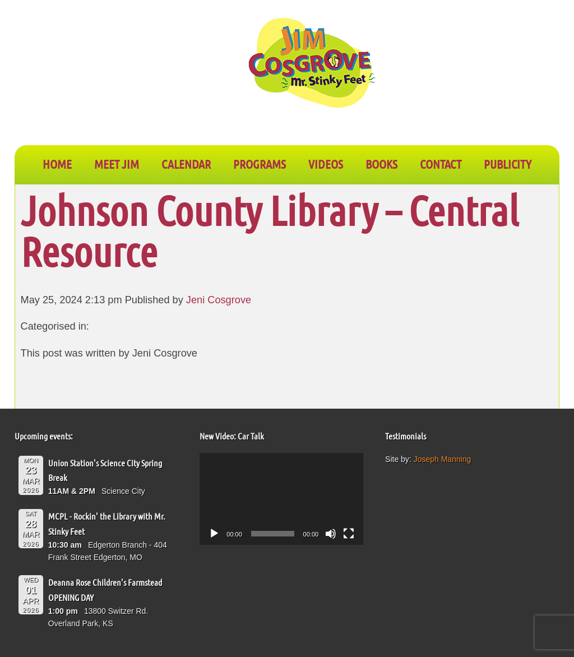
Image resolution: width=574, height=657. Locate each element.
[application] (281, 499)
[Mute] (330, 533)
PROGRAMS (259, 163)
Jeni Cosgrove (218, 300)
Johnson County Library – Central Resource (270, 230)
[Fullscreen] (348, 533)
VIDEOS (325, 163)
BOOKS (381, 163)
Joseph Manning (442, 459)
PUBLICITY (507, 163)
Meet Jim (116, 163)
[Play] (214, 533)
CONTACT (440, 163)
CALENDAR (186, 163)
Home (57, 163)
